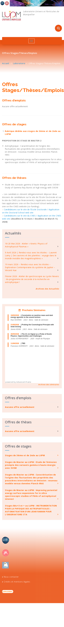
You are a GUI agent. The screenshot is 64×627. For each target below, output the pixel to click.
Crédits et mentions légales (17, 581)
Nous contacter (11, 576)
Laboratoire (19, 63)
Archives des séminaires (48, 384)
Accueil (5, 63)
